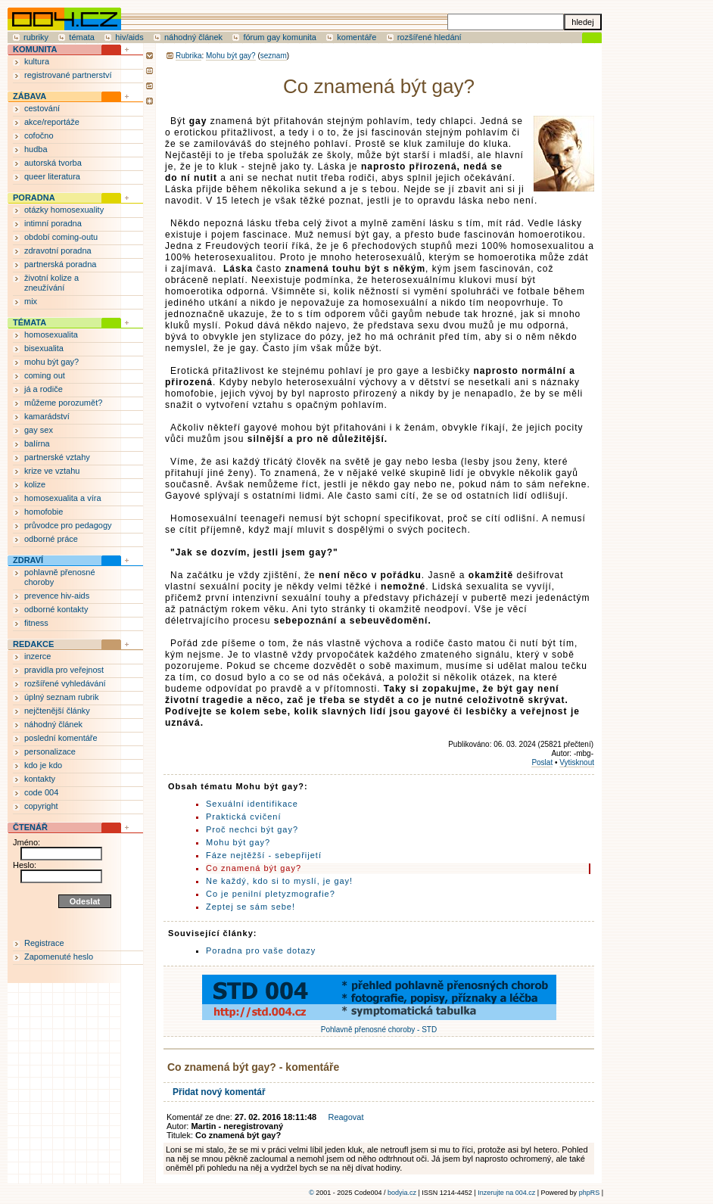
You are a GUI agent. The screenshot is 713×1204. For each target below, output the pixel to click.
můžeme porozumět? (63, 402)
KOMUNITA (35, 49)
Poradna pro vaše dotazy (261, 950)
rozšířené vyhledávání (65, 683)
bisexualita (44, 348)
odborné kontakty (56, 609)
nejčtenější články (57, 710)
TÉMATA (29, 322)
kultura (36, 61)
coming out (44, 375)
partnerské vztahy (57, 457)
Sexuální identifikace (252, 803)
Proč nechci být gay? (252, 829)
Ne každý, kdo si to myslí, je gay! (279, 880)
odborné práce (51, 538)
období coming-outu (61, 236)
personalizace (50, 751)
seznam (273, 55)
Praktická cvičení (244, 816)
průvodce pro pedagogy (68, 525)
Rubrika (188, 55)
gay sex (38, 429)
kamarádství (47, 416)
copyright (41, 805)
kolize (34, 484)
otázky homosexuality (64, 209)
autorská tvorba (53, 162)
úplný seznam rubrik (61, 697)
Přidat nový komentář (219, 1092)
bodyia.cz (402, 1192)
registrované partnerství (68, 74)
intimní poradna (53, 223)
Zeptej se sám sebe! (250, 906)
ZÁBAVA (29, 96)
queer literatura (52, 176)
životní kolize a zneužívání (51, 282)
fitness (36, 622)
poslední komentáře (61, 737)
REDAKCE (33, 644)
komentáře (356, 37)
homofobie (43, 511)
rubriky (35, 37)
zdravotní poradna (58, 250)
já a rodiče (43, 389)
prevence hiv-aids (56, 595)
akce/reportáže (51, 121)
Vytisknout (576, 762)
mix (30, 301)
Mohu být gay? (231, 55)
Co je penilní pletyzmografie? (270, 893)
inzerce (37, 656)
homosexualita (51, 334)
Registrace (44, 942)
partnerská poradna (60, 264)
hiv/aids (129, 37)
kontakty (39, 778)
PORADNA (34, 197)
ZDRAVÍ (28, 560)
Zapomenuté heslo (58, 956)
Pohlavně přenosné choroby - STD (379, 1025)
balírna (37, 443)
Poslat (542, 762)
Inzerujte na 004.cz (506, 1192)
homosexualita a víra (62, 497)
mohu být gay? (51, 361)
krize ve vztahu (51, 470)
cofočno (39, 135)
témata (82, 37)
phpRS (589, 1192)
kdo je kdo (43, 765)
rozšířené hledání (429, 37)
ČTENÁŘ (30, 827)
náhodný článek (193, 37)
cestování (42, 108)
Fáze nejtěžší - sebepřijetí (264, 855)
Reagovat (345, 1117)
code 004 (41, 792)
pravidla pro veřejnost (64, 669)
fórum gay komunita (279, 37)
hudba (36, 149)
